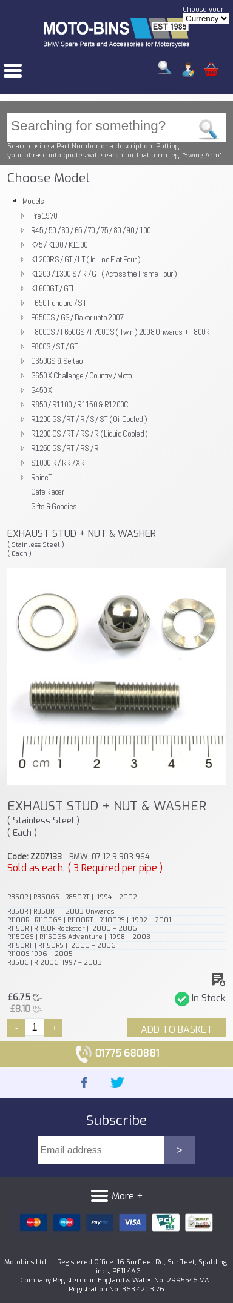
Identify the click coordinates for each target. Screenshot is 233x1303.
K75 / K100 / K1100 (59, 244)
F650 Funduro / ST (58, 302)
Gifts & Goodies (53, 506)
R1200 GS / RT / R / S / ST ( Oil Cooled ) (89, 419)
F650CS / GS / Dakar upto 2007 (77, 317)
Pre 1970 (44, 215)
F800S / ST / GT (54, 346)
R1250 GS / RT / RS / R (64, 448)
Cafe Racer (47, 491)
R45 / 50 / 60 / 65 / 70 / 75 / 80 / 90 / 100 (91, 230)
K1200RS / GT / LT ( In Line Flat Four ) (85, 259)
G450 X (41, 389)
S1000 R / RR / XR (57, 462)
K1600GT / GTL (53, 288)
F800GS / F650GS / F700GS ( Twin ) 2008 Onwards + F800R (120, 331)
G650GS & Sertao (57, 360)
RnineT (41, 477)
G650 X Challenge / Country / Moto (81, 375)
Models (33, 201)
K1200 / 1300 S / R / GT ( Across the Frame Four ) (104, 273)
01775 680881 (117, 1053)
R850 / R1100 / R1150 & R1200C (79, 404)
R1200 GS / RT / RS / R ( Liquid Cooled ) (89, 433)
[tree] (116, 353)
